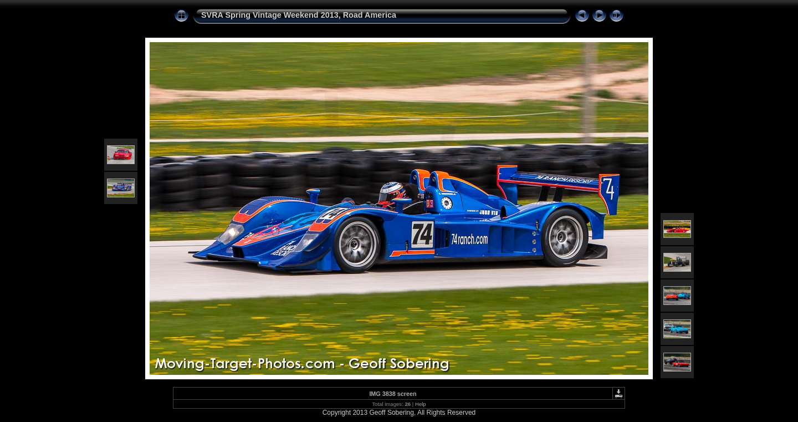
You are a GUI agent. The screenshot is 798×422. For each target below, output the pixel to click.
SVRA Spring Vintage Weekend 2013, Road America (298, 15)
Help (420, 404)
